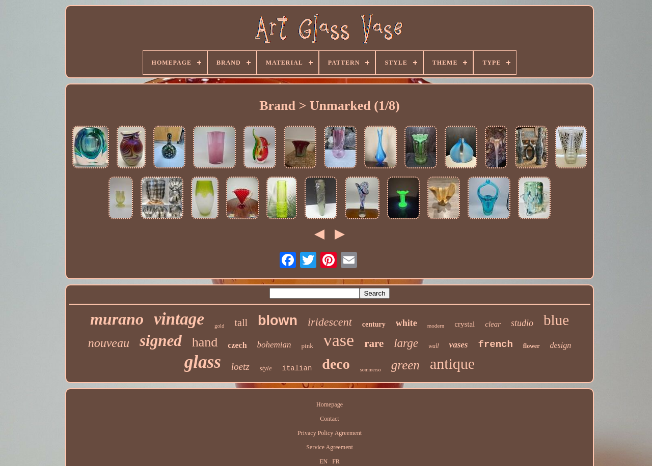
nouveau (108, 343)
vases (458, 345)
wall (433, 346)
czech (237, 345)
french (495, 344)
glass (202, 362)
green (405, 365)
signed (161, 341)
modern (436, 326)
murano (117, 319)
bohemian (274, 345)
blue (556, 320)
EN (323, 461)
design (561, 345)
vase (338, 340)
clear (493, 324)
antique (452, 363)
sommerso (370, 369)
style (266, 368)
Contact (329, 418)
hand (205, 342)
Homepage (329, 404)
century (374, 324)
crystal (464, 324)
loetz (240, 366)
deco (335, 364)
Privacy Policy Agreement (329, 432)
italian (297, 368)
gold (219, 326)
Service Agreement (329, 447)
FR (336, 461)
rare (374, 343)
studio (522, 323)
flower (531, 346)
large (406, 343)
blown (277, 320)
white (406, 323)
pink (307, 346)
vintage (179, 319)
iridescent (330, 321)
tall (241, 322)
